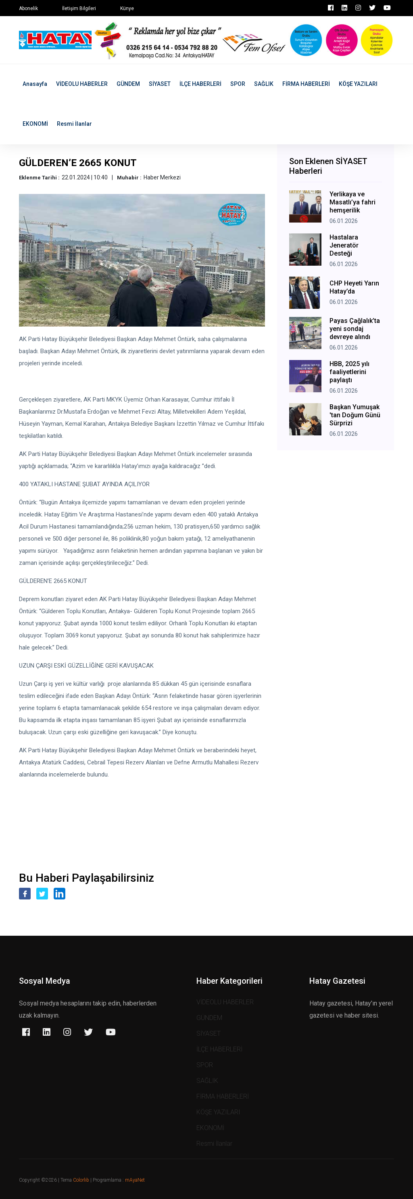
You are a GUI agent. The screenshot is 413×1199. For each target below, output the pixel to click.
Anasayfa (35, 84)
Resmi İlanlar (74, 124)
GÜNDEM (128, 84)
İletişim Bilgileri (79, 8)
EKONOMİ (35, 124)
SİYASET (160, 84)
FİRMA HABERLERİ (306, 84)
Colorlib (81, 1180)
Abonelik (28, 8)
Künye (127, 8)
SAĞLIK (263, 84)
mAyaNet (135, 1180)
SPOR (237, 84)
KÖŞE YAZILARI (358, 84)
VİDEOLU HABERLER (82, 84)
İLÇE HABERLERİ (200, 84)
